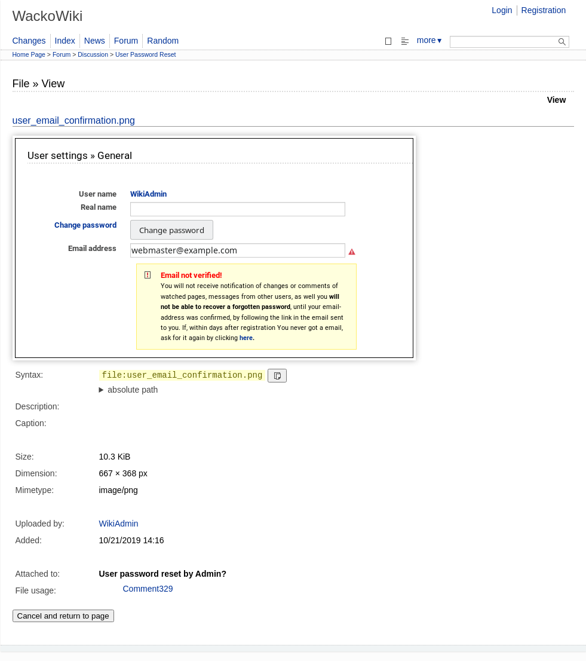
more (430, 40)
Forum (126, 40)
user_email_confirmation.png (74, 120)
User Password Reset (145, 54)
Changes (29, 40)
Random (163, 40)
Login (502, 10)
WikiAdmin (119, 523)
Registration (543, 10)
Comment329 (148, 588)
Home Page (29, 54)
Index (65, 40)
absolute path (133, 389)
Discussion (93, 54)
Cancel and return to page (63, 615)
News (94, 40)
